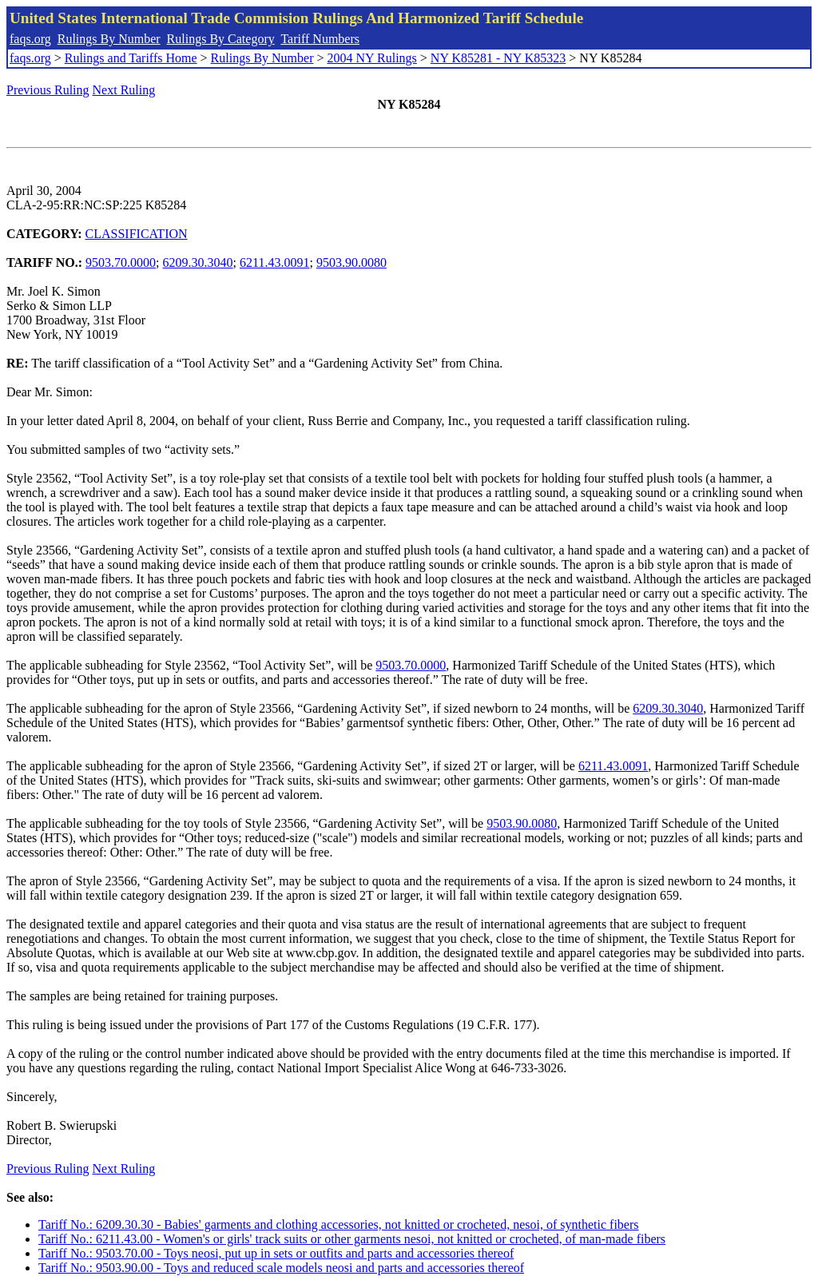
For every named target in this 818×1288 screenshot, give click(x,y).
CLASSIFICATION (136, 234)
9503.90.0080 (351, 262)
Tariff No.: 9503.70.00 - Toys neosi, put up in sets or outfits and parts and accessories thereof (276, 1253)
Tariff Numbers (319, 39)
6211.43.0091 (274, 262)
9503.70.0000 (120, 262)
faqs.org (30, 39)
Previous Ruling (47, 90)
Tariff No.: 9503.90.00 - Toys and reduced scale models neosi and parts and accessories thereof (281, 1267)
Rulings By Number (109, 39)
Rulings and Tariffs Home (131, 58)
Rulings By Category (221, 39)
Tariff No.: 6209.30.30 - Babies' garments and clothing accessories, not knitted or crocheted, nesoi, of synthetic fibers (338, 1224)
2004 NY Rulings (372, 58)
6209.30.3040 (198, 262)
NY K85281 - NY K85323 (498, 58)
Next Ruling (124, 90)
